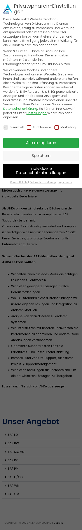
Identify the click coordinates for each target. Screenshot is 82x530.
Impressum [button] (65, 182)
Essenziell (13, 127)
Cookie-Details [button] (19, 182)
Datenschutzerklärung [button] (43, 182)
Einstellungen (36, 113)
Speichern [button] (41, 155)
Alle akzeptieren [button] (41, 142)
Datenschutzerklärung (20, 108)
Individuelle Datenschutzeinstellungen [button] (41, 171)
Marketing (65, 127)
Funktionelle (39, 127)
